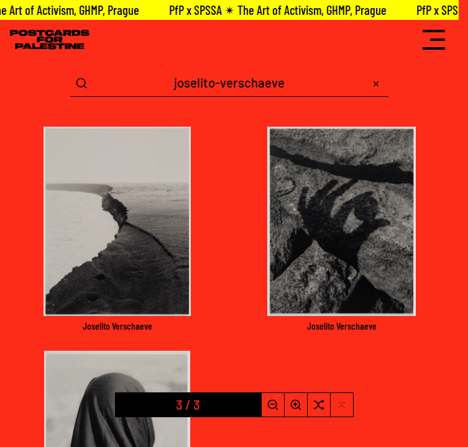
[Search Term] (229, 83)
